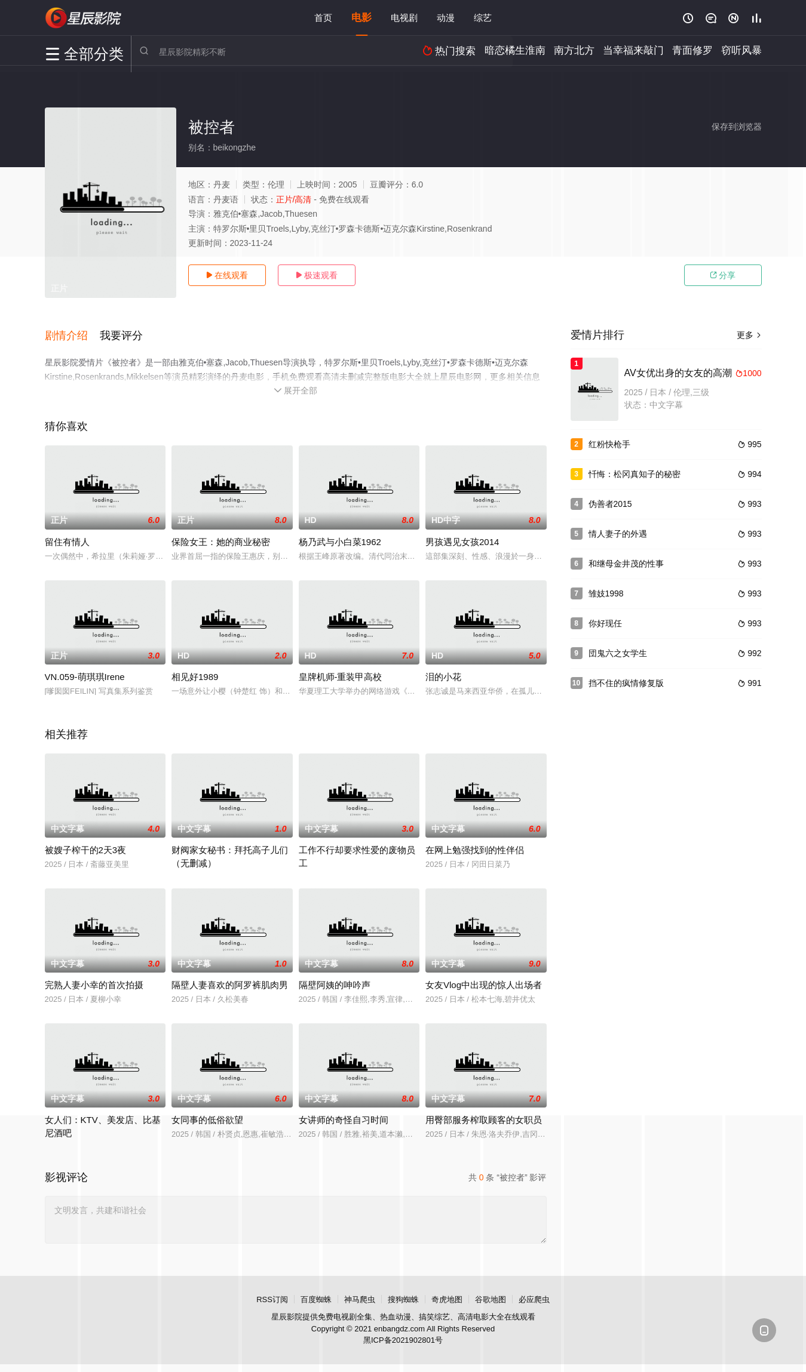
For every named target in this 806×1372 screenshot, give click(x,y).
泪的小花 (443, 673)
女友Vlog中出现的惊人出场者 (483, 981)
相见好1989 (194, 673)
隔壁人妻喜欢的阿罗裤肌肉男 (229, 981)
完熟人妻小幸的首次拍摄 (94, 981)
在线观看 (227, 275)
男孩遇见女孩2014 (462, 538)
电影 (361, 17)
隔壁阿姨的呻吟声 (334, 981)
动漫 (446, 18)
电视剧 (404, 18)
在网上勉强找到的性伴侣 (474, 846)
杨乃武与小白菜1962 (340, 538)
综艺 (483, 18)
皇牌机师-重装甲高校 (340, 673)
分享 (723, 275)
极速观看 (316, 275)
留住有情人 (67, 538)
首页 (323, 18)
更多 (749, 335)
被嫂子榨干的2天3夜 (86, 846)
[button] (72, 334)
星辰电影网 (83, 18)
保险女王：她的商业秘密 (220, 538)
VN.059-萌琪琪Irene (85, 673)
